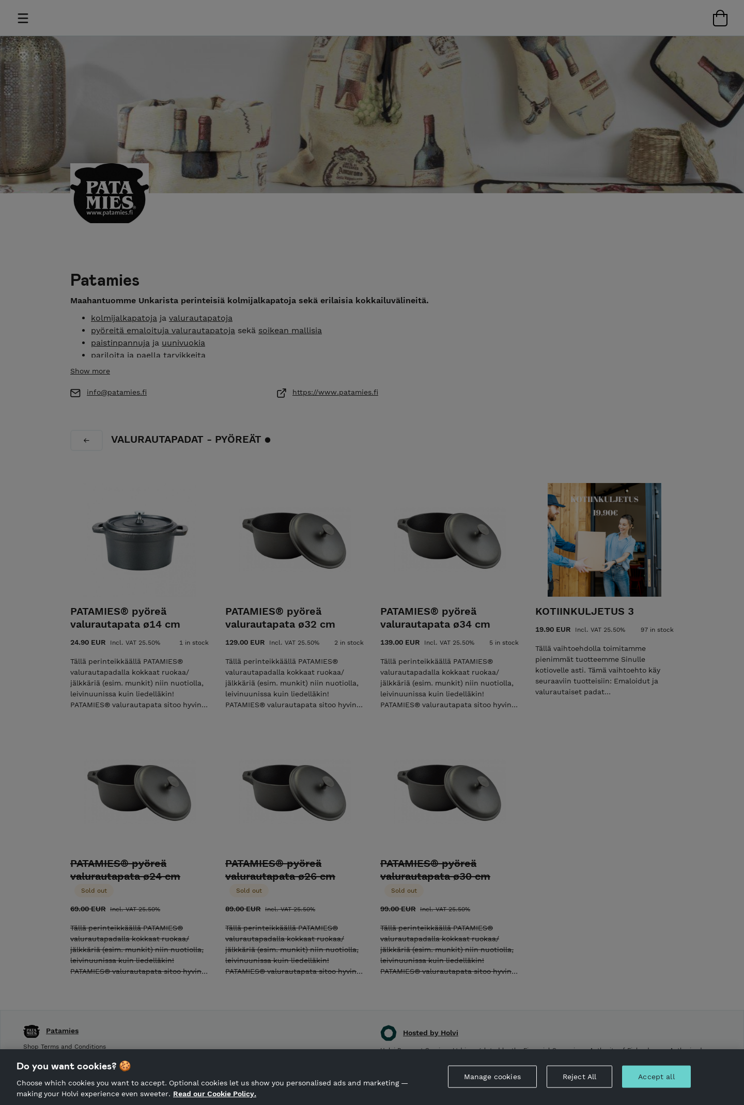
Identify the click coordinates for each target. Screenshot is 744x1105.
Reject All (579, 1076)
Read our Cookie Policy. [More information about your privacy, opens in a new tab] (214, 1094)
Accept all (656, 1076)
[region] (372, 1077)
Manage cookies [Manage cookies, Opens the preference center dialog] (492, 1076)
